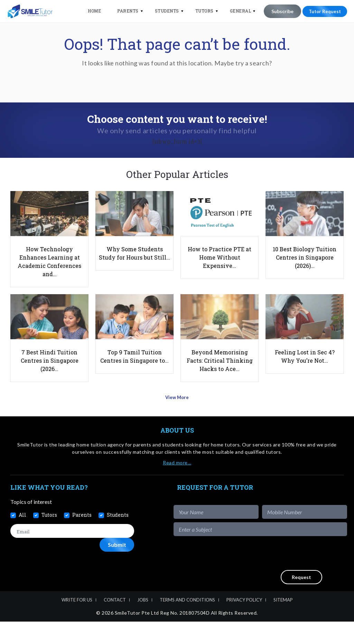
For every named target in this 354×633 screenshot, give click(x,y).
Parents (123, 10)
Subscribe (278, 11)
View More (177, 411)
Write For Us (77, 611)
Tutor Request (322, 11)
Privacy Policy (244, 611)
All (22, 526)
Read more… (177, 474)
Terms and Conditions (187, 611)
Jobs (142, 611)
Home (89, 10)
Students (162, 10)
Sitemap (283, 611)
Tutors (200, 10)
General (236, 10)
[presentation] (294, 564)
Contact (115, 611)
